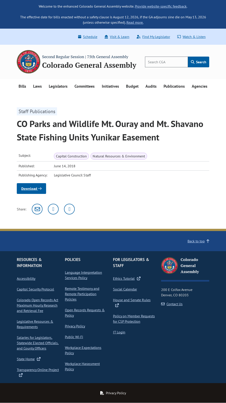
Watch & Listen (191, 36)
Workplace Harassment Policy (82, 366)
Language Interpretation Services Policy (83, 275)
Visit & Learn (116, 36)
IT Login (119, 332)
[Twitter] (53, 209)
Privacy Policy (75, 326)
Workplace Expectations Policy (83, 350)
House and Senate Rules (132, 303)
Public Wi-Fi (74, 337)
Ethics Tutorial (127, 278)
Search (198, 62)
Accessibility (26, 278)
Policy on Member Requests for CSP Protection (134, 319)
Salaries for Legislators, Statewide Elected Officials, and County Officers (38, 342)
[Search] (166, 62)
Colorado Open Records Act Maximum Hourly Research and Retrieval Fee (37, 305)
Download (31, 188)
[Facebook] (69, 209)
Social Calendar (125, 289)
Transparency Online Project (38, 372)
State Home (29, 359)
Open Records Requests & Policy (85, 313)
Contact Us (172, 304)
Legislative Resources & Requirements (35, 324)
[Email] (37, 209)
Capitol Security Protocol (35, 289)
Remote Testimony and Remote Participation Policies (82, 293)
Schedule (87, 36)
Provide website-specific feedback (161, 6)
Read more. (134, 22)
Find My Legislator (153, 36)
